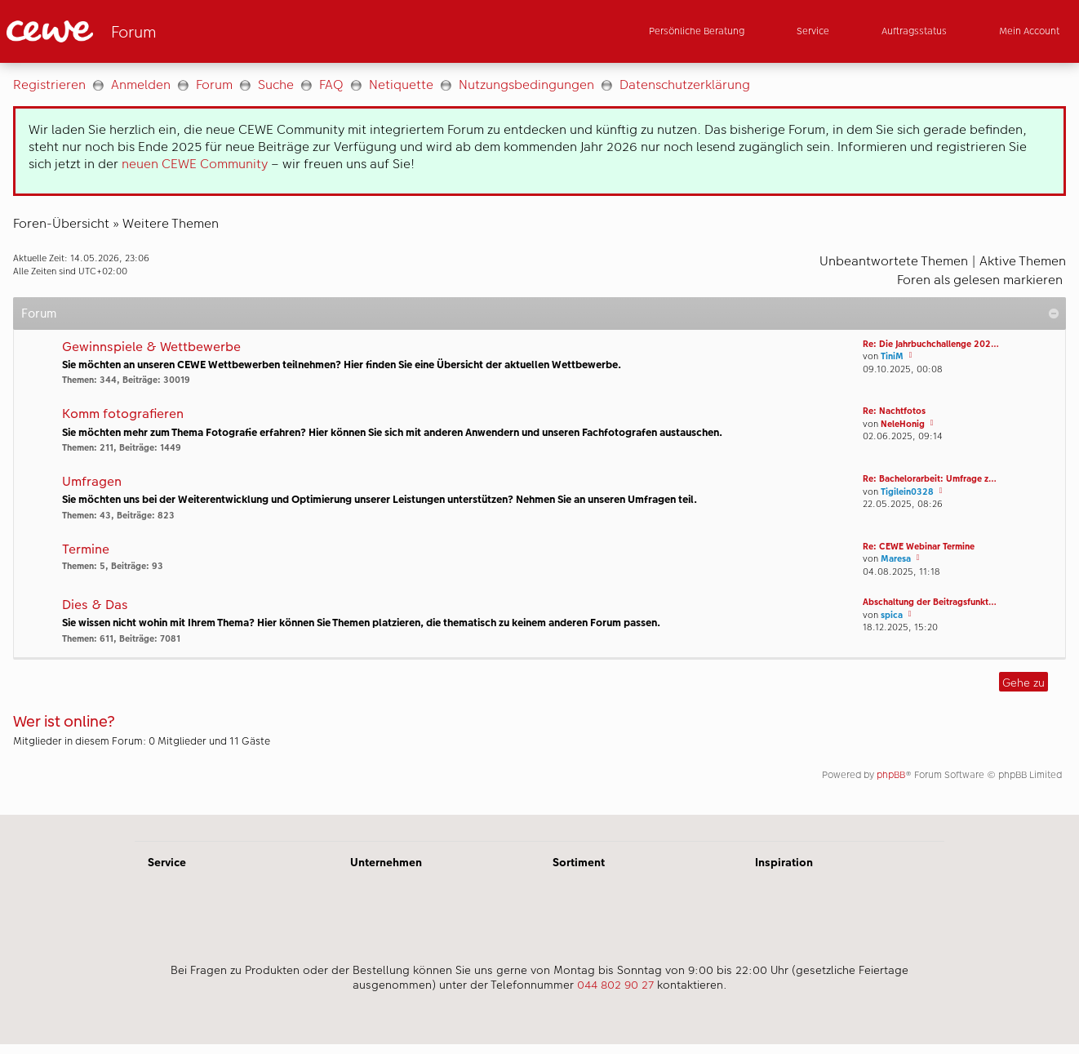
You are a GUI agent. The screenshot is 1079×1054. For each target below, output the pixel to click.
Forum (214, 84)
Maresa (896, 559)
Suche (276, 84)
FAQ (331, 84)
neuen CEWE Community (195, 163)
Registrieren (49, 84)
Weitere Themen (170, 223)
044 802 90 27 (615, 984)
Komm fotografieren (123, 414)
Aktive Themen (1022, 260)
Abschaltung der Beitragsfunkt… (930, 602)
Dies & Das (95, 605)
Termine (85, 549)
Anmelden (141, 84)
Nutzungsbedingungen (526, 84)
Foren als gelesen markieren (980, 279)
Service (167, 862)
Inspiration (784, 862)
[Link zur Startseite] (166, 31)
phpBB (891, 774)
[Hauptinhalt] (539, 439)
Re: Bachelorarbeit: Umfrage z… (930, 479)
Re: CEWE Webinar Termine (919, 546)
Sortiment (579, 862)
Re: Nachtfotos (894, 411)
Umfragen (92, 482)
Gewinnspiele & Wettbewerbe (151, 347)
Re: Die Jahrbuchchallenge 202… (931, 344)
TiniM (892, 356)
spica (892, 615)
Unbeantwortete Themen (893, 260)
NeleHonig (903, 424)
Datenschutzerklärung (684, 84)
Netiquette (401, 84)
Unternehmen (386, 862)
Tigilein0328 (907, 492)
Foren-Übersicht (61, 223)
